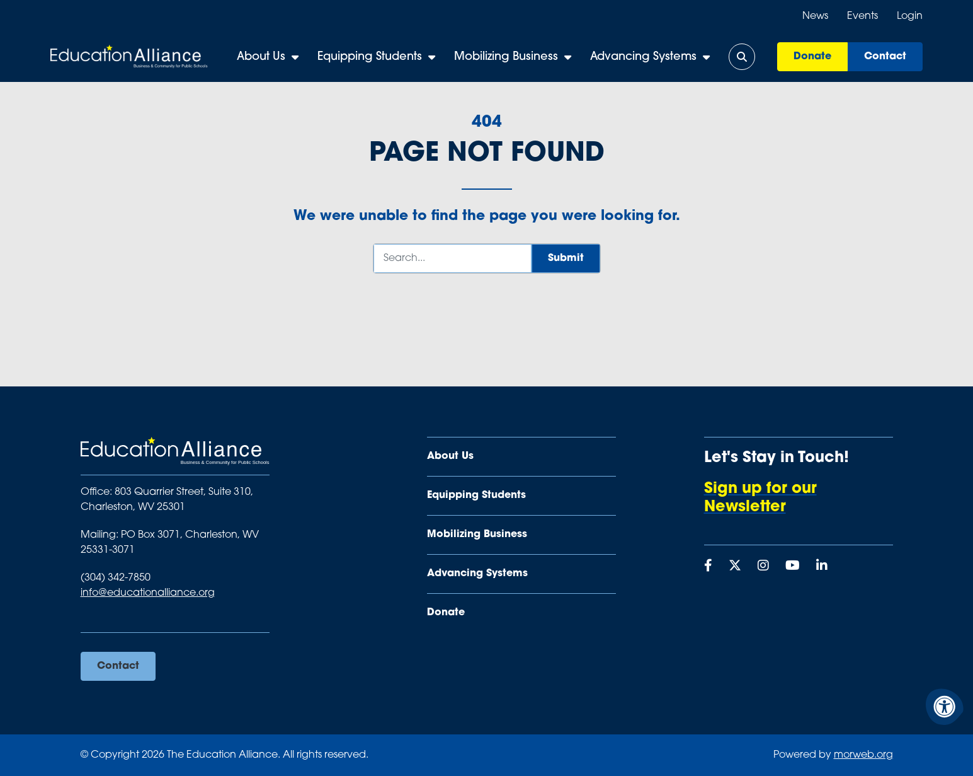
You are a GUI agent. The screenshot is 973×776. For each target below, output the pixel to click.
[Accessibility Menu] (945, 707)
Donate (812, 57)
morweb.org (863, 755)
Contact (885, 57)
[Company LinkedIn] (822, 566)
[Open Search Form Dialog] (742, 56)
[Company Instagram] (763, 566)
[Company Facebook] (708, 566)
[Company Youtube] (792, 566)
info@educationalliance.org (148, 593)
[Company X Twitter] (735, 566)
